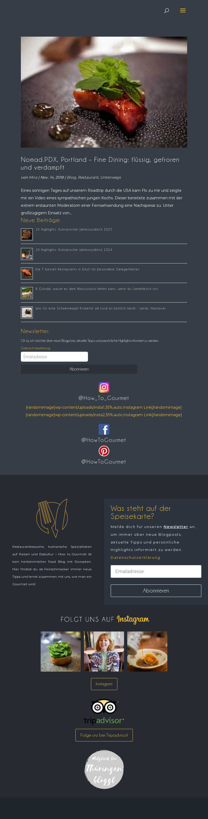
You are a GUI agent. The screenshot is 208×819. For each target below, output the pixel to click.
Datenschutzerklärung (35, 348)
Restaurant (88, 177)
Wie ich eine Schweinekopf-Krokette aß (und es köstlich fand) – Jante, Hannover (101, 308)
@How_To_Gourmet (104, 398)
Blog (71, 177)
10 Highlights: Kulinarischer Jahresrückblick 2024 (74, 249)
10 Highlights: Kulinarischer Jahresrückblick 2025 (74, 229)
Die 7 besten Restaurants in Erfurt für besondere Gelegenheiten (88, 269)
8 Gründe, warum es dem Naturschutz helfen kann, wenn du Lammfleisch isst (97, 288)
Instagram (104, 684)
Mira (33, 177)
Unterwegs (110, 177)
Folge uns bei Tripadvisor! (104, 735)
